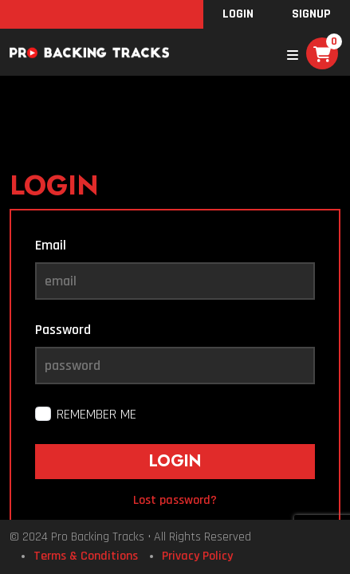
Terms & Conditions (85, 556)
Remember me (96, 414)
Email (50, 245)
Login (238, 14)
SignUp (311, 14)
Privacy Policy (197, 556)
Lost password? (175, 500)
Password (63, 329)
